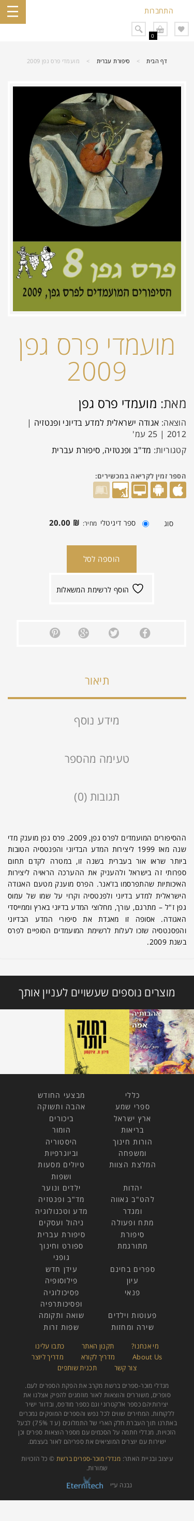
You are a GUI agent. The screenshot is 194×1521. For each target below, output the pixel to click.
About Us (147, 1356)
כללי (132, 1095)
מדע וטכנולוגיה (61, 1211)
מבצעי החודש (61, 1095)
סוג (168, 523)
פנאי (132, 1292)
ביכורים (61, 1118)
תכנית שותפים (77, 1367)
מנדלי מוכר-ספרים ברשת (88, 1458)
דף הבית (156, 61)
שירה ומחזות (132, 1327)
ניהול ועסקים (61, 1222)
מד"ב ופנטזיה (128, 450)
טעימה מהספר (97, 758)
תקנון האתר (98, 1346)
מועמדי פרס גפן (118, 403)
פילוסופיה (61, 1280)
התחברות (158, 11)
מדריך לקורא (98, 1356)
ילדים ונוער (61, 1188)
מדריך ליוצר (48, 1356)
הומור (61, 1130)
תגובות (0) (97, 796)
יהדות (133, 1188)
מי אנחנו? (145, 1346)
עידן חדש (62, 1269)
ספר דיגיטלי (96, 522)
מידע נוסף (97, 720)
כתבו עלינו (50, 1346)
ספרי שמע (132, 1106)
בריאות (132, 1130)
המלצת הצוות (132, 1164)
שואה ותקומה (61, 1315)
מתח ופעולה (132, 1222)
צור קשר (125, 1367)
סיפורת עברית (113, 61)
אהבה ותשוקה (61, 1106)
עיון (133, 1280)
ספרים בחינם (132, 1269)
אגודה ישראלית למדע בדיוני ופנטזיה (96, 422)
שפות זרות (61, 1327)
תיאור (97, 680)
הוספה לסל (101, 559)
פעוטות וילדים (132, 1315)
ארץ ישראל (133, 1118)
